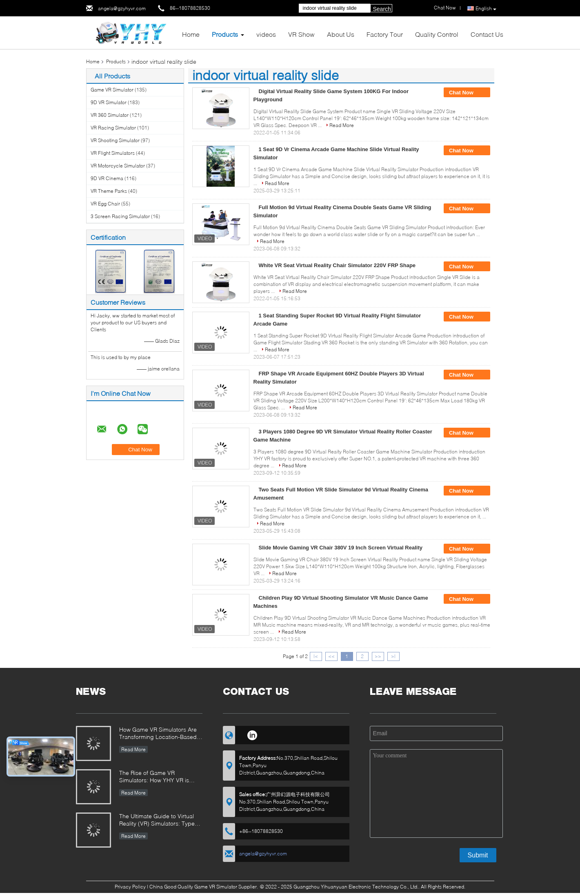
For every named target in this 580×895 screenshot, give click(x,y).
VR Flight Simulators (113, 153)
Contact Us (487, 34)
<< (331, 656)
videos (266, 34)
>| (393, 656)
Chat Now (467, 93)
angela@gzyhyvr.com (122, 8)
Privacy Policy (130, 887)
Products (225, 34)
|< (315, 656)
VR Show (301, 34)
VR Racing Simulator (113, 128)
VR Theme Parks (109, 191)
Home (191, 34)
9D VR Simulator (109, 102)
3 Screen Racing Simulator (120, 216)
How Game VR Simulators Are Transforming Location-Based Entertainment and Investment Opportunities (158, 734)
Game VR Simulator (112, 90)
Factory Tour (385, 34)
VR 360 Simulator (110, 115)
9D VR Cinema (107, 178)
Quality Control (436, 34)
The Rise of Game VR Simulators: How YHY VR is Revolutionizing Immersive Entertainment (154, 777)
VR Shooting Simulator (115, 140)
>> (378, 656)
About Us (340, 34)
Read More (341, 125)
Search (382, 9)
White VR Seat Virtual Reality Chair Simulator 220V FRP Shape (337, 265)
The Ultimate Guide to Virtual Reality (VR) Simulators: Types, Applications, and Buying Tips (159, 820)
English (486, 8)
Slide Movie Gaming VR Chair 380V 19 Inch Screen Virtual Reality (340, 548)
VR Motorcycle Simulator (118, 166)
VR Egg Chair (105, 204)
